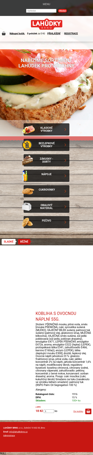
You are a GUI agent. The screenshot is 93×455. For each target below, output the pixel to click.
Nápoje (46, 174)
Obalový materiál (46, 207)
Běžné (24, 241)
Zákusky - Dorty (46, 160)
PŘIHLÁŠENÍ (54, 33)
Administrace (9, 435)
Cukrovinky (47, 189)
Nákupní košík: (17, 33)
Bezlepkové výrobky (47, 145)
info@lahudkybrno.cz (18, 432)
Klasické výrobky (47, 129)
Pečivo (46, 220)
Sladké (8, 241)
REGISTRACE (71, 33)
